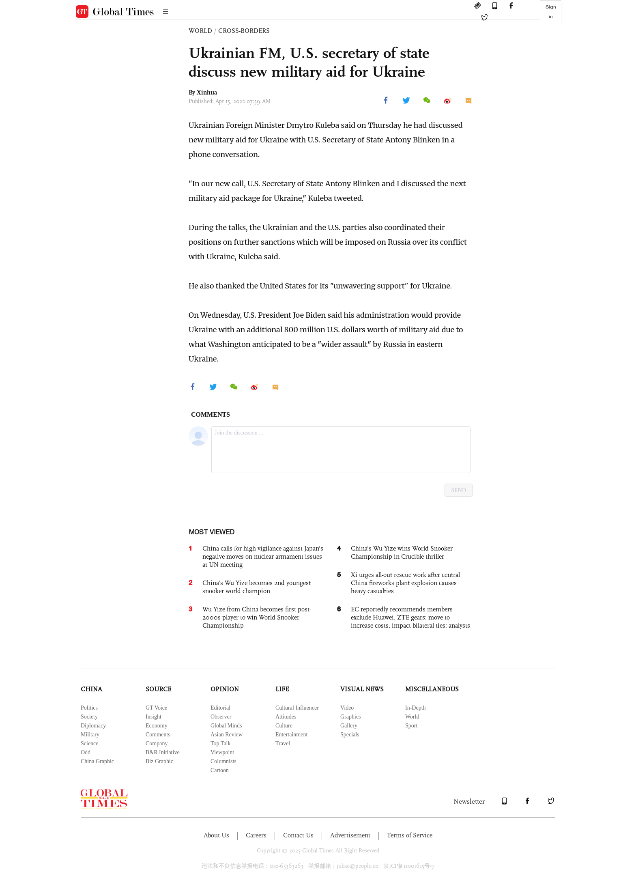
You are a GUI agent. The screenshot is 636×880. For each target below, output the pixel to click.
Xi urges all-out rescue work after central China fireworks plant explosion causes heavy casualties (405, 583)
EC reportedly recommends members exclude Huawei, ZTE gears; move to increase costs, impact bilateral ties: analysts (410, 617)
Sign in (551, 11)
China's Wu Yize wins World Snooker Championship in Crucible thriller (402, 552)
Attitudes (285, 717)
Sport (411, 726)
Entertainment (291, 735)
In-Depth (415, 708)
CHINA (91, 689)
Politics (89, 708)
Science (90, 743)
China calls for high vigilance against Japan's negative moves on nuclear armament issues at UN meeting (262, 556)
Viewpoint (222, 752)
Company (157, 743)
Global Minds (226, 726)
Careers (256, 835)
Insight (153, 717)
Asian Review (227, 735)
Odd (85, 752)
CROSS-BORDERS (244, 30)
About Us (216, 835)
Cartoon (220, 770)
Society (89, 717)
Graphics (350, 717)
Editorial (220, 708)
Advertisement (350, 835)
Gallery (348, 726)
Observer (221, 717)
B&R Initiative (163, 752)
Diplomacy (93, 726)
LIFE (282, 689)
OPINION (225, 689)
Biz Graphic (159, 761)
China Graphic (97, 761)
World (412, 717)
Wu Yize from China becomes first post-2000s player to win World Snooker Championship (256, 617)
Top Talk (221, 743)
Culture (283, 726)
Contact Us (298, 835)
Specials (349, 735)
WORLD (200, 30)
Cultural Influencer (297, 708)
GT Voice (156, 708)
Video (347, 708)
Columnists (223, 761)
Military (90, 735)
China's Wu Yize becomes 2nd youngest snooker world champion (256, 587)
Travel (282, 743)
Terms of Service (409, 835)
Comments (158, 735)
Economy (157, 726)
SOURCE (158, 689)
